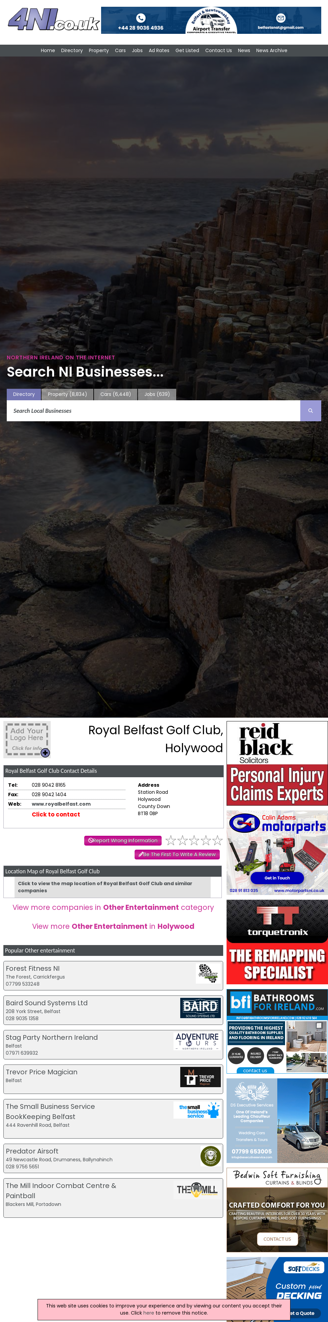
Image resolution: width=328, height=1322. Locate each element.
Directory (72, 50)
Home (48, 50)
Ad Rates (159, 50)
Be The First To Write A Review (179, 854)
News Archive (271, 50)
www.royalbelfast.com (61, 804)
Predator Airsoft (32, 1151)
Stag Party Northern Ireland (52, 1037)
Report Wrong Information (125, 840)
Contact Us (218, 50)
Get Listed (187, 50)
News (244, 50)
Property (99, 50)
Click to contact (56, 814)
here (148, 1312)
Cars (120, 50)
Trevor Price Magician (41, 1072)
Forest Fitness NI (33, 968)
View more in (113, 926)
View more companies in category (113, 907)
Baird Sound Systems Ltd (47, 1003)
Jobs (137, 50)
